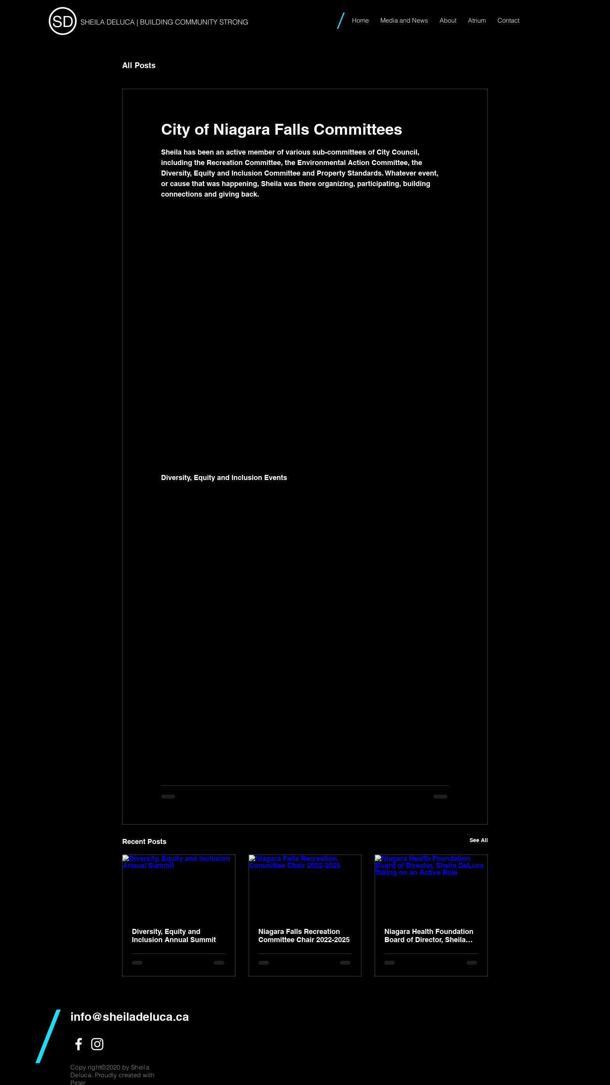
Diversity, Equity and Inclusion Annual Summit (174, 935)
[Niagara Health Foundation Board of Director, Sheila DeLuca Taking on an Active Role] (431, 886)
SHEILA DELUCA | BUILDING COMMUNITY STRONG (164, 22)
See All (479, 840)
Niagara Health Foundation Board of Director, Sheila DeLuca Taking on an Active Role (430, 935)
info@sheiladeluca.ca (129, 1016)
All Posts (139, 65)
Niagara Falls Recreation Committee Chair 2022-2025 (304, 935)
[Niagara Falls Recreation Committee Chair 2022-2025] (305, 886)
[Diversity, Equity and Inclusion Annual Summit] (179, 886)
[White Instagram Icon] (97, 1044)
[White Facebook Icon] (78, 1044)
